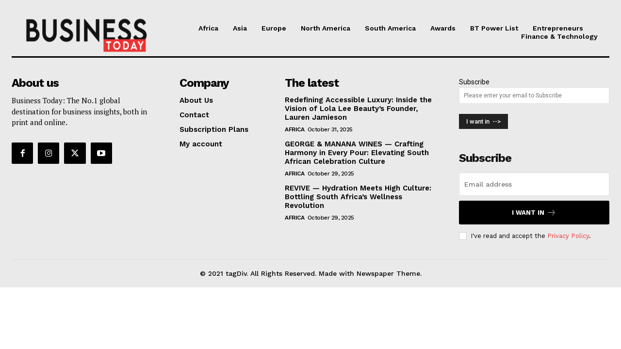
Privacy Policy (568, 235)
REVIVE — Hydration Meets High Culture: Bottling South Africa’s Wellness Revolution (358, 197)
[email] (534, 184)
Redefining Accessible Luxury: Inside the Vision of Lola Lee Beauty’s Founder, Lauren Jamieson (358, 108)
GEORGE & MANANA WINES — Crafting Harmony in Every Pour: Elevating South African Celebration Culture (357, 153)
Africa (294, 129)
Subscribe (474, 82)
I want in (534, 212)
